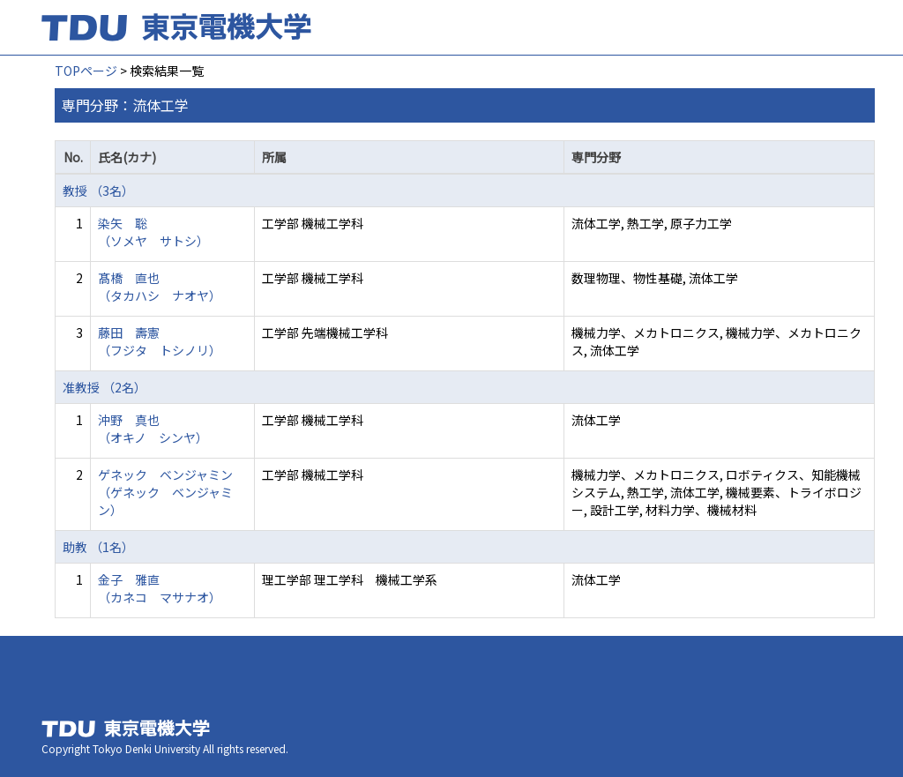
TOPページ (86, 70)
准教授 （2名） (104, 387)
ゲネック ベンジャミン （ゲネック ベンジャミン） (165, 492)
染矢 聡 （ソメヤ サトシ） (153, 232)
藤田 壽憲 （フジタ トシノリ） (159, 341)
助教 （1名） (98, 547)
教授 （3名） (98, 190)
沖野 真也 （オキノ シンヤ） (153, 428)
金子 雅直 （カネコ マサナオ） (159, 588)
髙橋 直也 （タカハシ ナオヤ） (159, 286)
